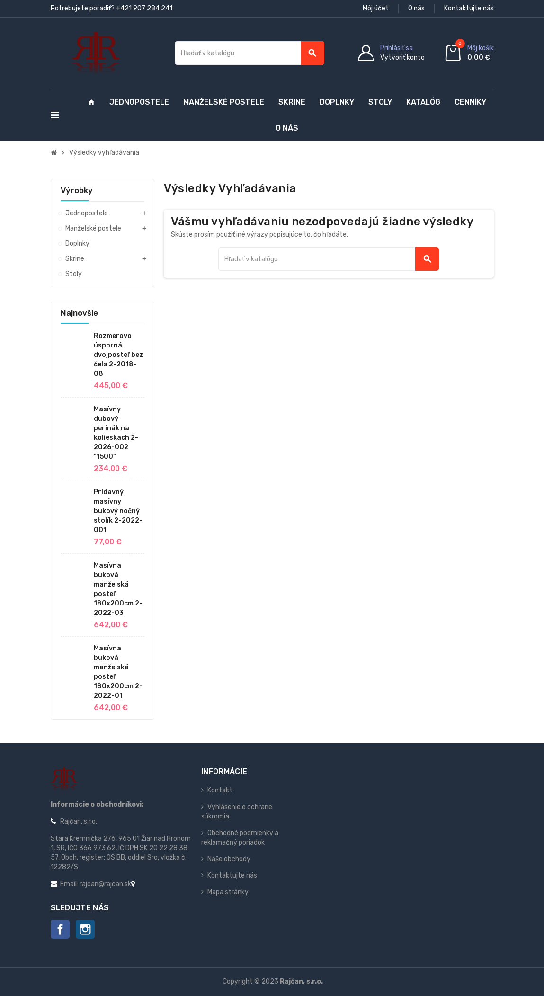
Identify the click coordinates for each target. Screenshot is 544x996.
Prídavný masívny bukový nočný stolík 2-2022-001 (118, 511)
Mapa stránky (228, 892)
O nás (416, 8)
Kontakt (219, 790)
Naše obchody (228, 859)
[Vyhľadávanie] (249, 53)
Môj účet (376, 8)
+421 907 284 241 (144, 8)
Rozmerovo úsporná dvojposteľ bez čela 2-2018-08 (118, 355)
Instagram (85, 929)
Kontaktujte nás (469, 8)
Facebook (60, 929)
